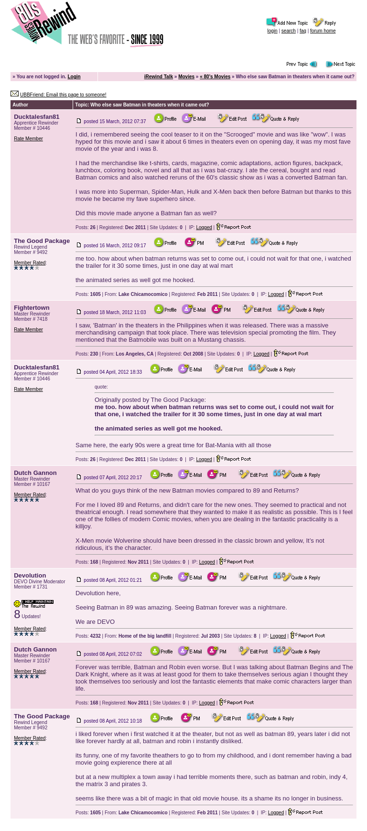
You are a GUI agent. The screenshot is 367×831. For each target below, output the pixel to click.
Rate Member (28, 138)
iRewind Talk (158, 76)
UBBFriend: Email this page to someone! (63, 94)
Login (73, 76)
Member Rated (29, 262)
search (288, 30)
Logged (204, 227)
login (273, 30)
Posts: (86, 227)
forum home (322, 30)
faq (303, 30)
